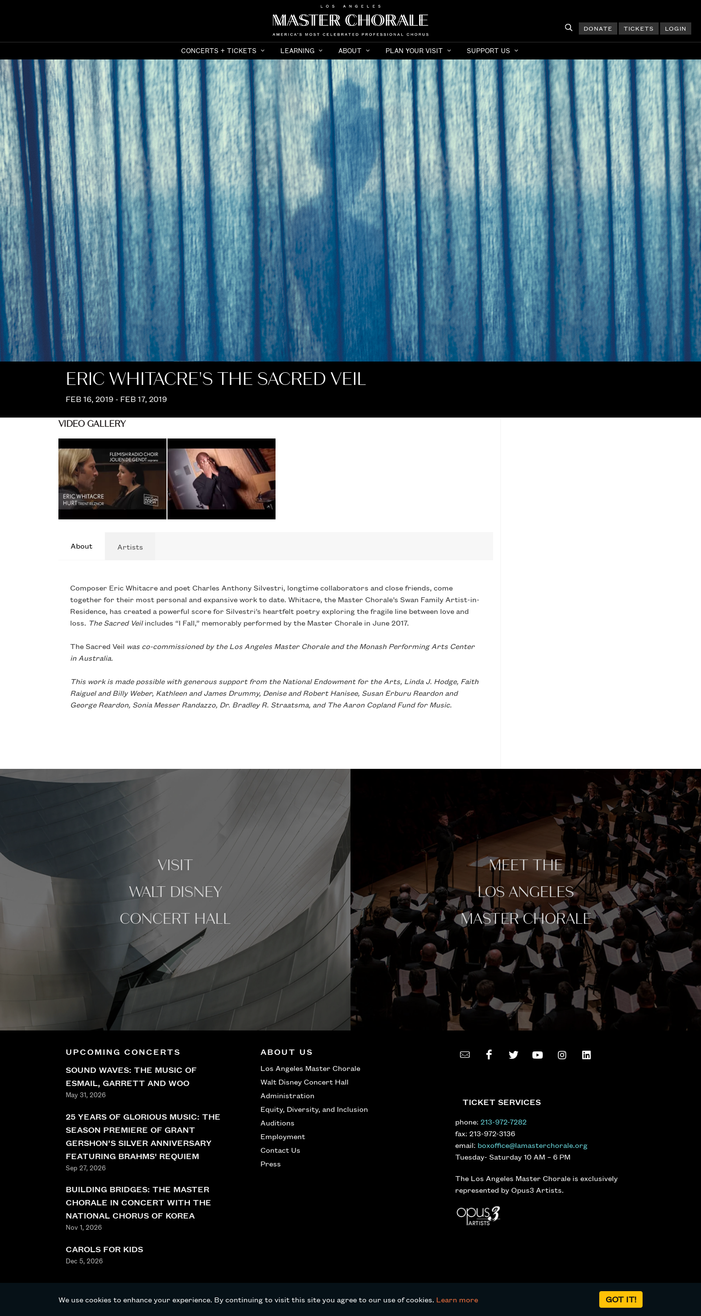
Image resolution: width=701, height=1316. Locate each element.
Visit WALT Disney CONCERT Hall (175, 892)
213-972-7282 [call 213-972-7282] (503, 1121)
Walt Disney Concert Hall (304, 1082)
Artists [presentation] (130, 547)
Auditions (277, 1122)
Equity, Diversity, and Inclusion (314, 1109)
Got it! (621, 1299)
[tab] (81, 546)
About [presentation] (81, 546)
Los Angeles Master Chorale (310, 1068)
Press (270, 1163)
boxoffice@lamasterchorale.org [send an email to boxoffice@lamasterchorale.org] (533, 1145)
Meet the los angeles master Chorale (526, 892)
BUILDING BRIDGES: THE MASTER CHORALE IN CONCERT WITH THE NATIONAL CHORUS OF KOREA (138, 1202)
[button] (224, 50)
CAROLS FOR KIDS (104, 1249)
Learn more (457, 1299)
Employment (282, 1136)
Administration (287, 1095)
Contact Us (280, 1150)
